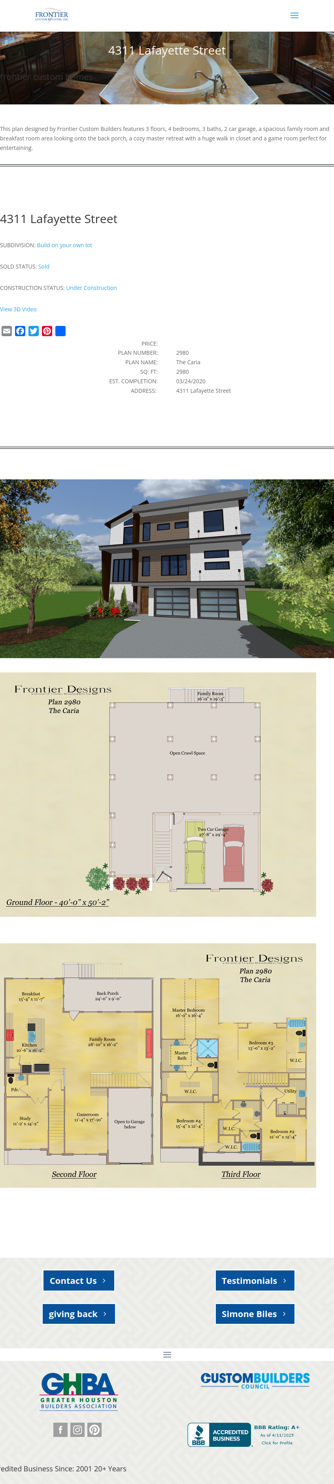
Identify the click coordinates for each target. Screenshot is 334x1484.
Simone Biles (249, 1313)
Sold (43, 266)
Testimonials (249, 1280)
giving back (73, 1313)
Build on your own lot (64, 245)
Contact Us (73, 1280)
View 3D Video (18, 309)
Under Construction (91, 288)
